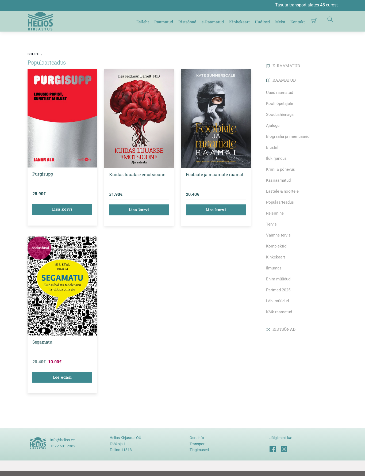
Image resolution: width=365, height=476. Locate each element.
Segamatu (42, 342)
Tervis (271, 224)
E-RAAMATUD (283, 65)
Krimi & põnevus (280, 169)
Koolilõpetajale (279, 103)
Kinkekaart (239, 21)
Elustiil (272, 147)
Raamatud (163, 21)
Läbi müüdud (277, 301)
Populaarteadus (280, 202)
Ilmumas (274, 268)
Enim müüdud (278, 279)
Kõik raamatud (279, 312)
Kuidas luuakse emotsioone (137, 174)
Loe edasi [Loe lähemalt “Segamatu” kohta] (62, 377)
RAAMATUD (281, 80)
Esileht (142, 21)
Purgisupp (42, 174)
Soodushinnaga (280, 114)
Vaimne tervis (278, 235)
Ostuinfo (197, 438)
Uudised (262, 21)
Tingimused (199, 450)
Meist (280, 21)
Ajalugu (272, 125)
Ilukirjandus (276, 158)
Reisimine (275, 213)
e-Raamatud (213, 21)
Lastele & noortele (282, 191)
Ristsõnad (187, 21)
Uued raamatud (279, 92)
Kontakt (297, 21)
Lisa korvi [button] (62, 209)
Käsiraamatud (278, 180)
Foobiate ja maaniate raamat (215, 174)
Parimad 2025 (278, 290)
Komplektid (276, 246)
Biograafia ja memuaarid (287, 136)
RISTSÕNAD (280, 329)
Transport (198, 444)
